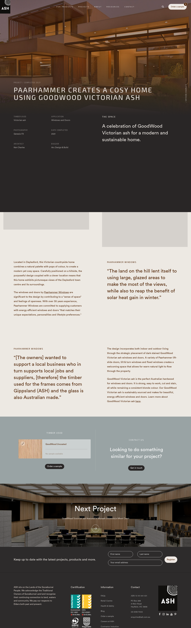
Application (57, 116)
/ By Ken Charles (186, 93)
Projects (83, 7)
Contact (129, 7)
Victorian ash (20, 120)
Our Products (64, 7)
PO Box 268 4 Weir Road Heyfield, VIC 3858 (139, 609)
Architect (19, 144)
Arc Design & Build (59, 147)
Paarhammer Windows (56, 292)
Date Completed (59, 130)
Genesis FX (19, 134)
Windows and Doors (60, 120)
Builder (55, 144)
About (98, 7)
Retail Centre (106, 607)
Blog (103, 617)
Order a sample (179, 6)
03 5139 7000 (137, 618)
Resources (113, 7)
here (138, 401)
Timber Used (20, 116)
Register (171, 565)
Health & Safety (107, 612)
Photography (21, 130)
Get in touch (136, 468)
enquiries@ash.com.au (140, 623)
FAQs (103, 602)
